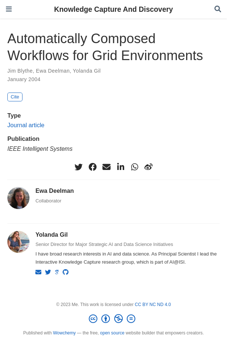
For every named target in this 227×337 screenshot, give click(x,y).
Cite (15, 97)
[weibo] (148, 167)
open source (112, 333)
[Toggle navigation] (9, 9)
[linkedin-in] (120, 167)
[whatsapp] (134, 167)
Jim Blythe (20, 71)
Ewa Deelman (53, 71)
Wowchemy (64, 333)
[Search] (217, 9)
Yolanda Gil (87, 71)
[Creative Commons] (113, 319)
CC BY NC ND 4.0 (153, 304)
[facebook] (92, 167)
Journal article (26, 125)
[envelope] (106, 167)
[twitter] (78, 167)
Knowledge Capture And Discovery (113, 9)
